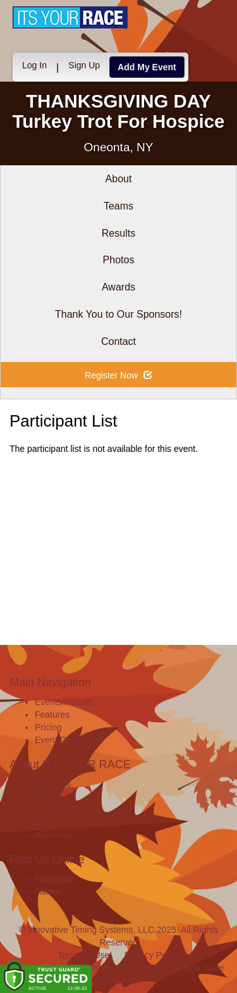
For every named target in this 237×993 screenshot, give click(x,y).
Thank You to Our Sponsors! (118, 314)
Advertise (53, 835)
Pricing (48, 727)
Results (118, 233)
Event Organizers (69, 740)
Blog (43, 822)
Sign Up (84, 65)
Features (52, 714)
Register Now (118, 375)
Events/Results (64, 702)
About (119, 178)
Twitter (48, 892)
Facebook (54, 879)
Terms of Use (83, 955)
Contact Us (56, 809)
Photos (119, 259)
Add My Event (147, 67)
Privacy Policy (152, 955)
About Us (53, 784)
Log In (34, 65)
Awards (118, 287)
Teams (118, 206)
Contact (118, 341)
